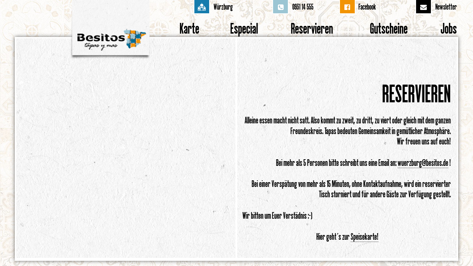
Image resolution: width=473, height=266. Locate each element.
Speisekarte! (364, 236)
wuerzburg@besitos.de (423, 162)
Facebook (367, 6)
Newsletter (446, 6)
